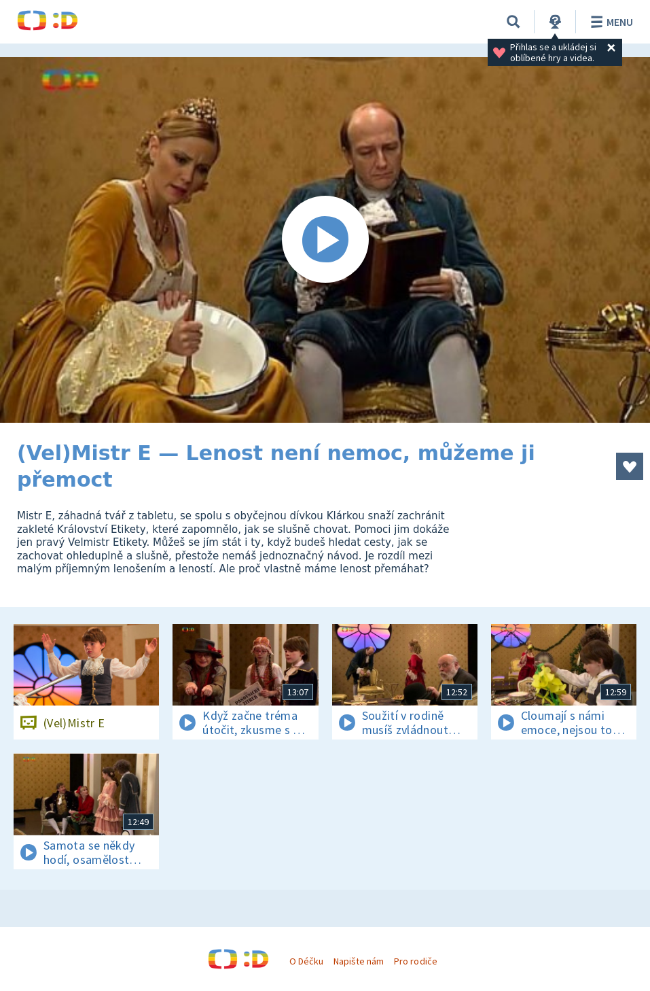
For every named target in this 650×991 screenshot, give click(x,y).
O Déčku (306, 961)
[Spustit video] (325, 240)
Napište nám (358, 961)
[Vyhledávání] (513, 22)
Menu (609, 22)
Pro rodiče (415, 961)
